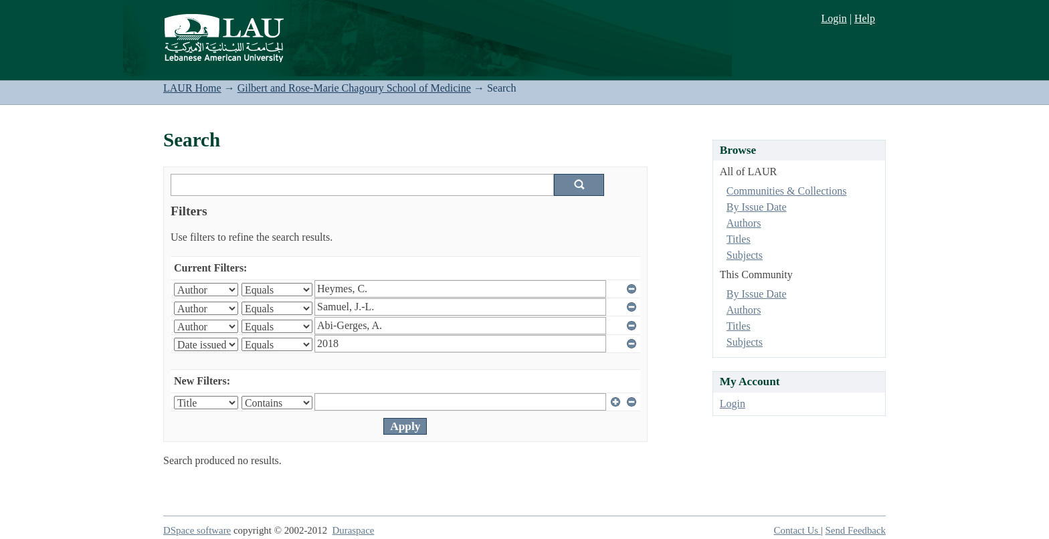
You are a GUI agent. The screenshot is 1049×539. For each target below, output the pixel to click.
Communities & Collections (787, 191)
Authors (744, 223)
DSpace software (197, 530)
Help (864, 18)
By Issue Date (757, 207)
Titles (739, 239)
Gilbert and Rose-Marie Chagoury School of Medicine (354, 88)
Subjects (745, 255)
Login (833, 18)
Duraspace (353, 530)
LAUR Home (192, 88)
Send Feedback (856, 530)
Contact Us (797, 530)
